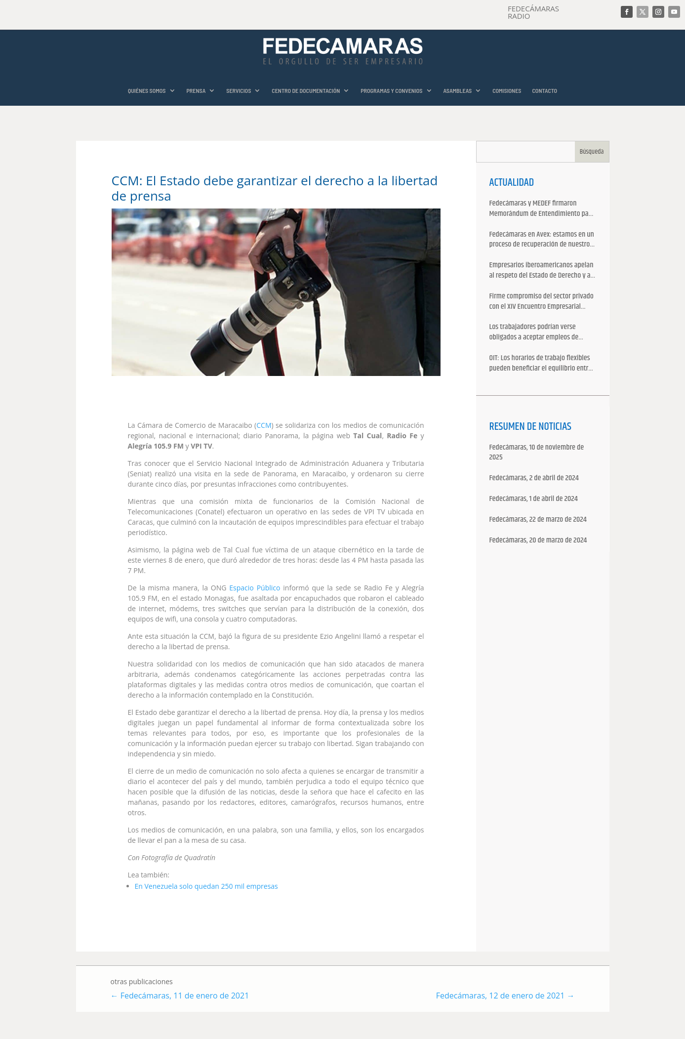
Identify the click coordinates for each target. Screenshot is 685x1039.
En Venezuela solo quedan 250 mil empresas (206, 886)
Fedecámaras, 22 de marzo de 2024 (538, 520)
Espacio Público (254, 587)
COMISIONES (506, 90)
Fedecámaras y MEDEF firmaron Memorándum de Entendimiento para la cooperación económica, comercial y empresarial (542, 209)
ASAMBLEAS (457, 90)
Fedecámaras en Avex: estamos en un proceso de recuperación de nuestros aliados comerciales (541, 240)
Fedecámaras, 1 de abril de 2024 (533, 499)
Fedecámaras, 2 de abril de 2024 (534, 478)
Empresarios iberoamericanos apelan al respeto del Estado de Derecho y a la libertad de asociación (541, 270)
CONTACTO (544, 90)
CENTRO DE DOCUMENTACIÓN (306, 90)
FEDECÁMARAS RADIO (533, 12)
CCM (263, 425)
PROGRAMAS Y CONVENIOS (391, 90)
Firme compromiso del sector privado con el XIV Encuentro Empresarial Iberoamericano (541, 301)
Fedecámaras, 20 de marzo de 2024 (538, 541)
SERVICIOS (238, 90)
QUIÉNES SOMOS (147, 90)
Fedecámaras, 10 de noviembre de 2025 (536, 453)
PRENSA (196, 90)
